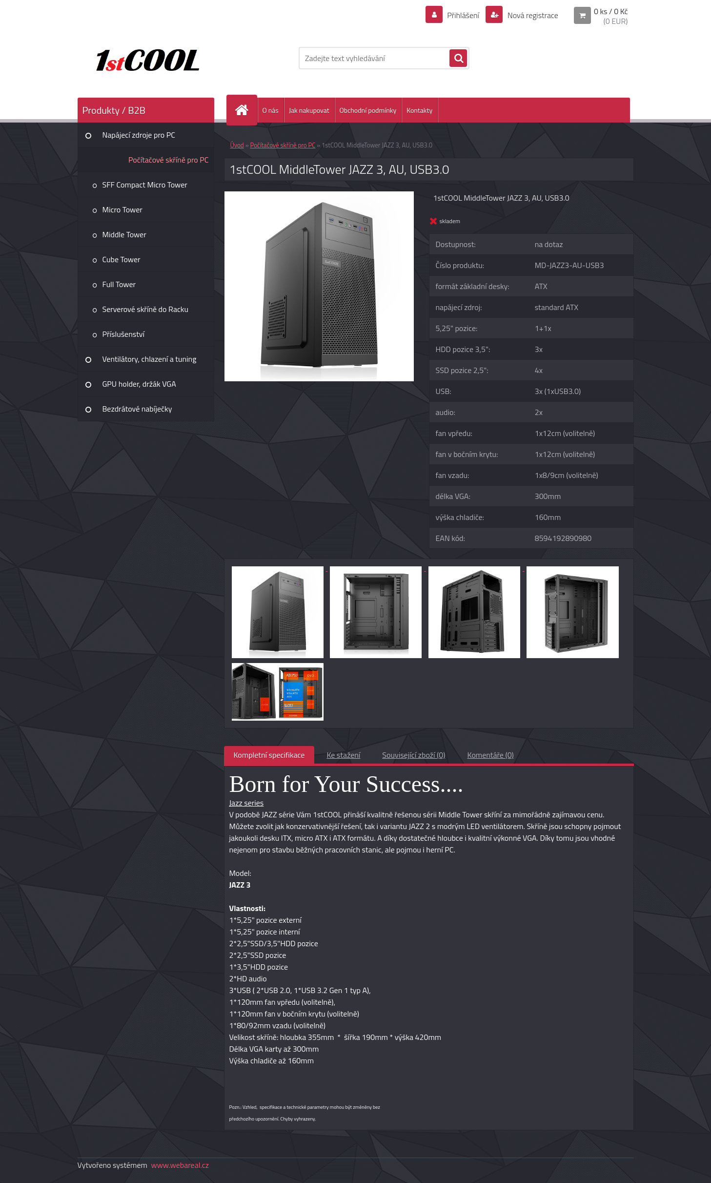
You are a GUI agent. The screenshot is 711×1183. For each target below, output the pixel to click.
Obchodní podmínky (368, 110)
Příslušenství (123, 334)
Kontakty (419, 110)
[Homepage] (246, 110)
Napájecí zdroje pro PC (138, 135)
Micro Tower (122, 209)
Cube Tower (121, 259)
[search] (458, 58)
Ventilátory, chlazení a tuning (149, 359)
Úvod (237, 145)
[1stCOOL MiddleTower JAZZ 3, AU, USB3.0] (319, 195)
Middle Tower (124, 234)
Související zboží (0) (413, 755)
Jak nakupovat (309, 110)
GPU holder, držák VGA (139, 384)
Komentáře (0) (490, 755)
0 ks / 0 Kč (611, 11)
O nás (271, 110)
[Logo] (145, 58)
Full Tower (119, 284)
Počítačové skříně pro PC (168, 160)
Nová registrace (532, 15)
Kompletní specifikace (269, 755)
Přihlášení (463, 15)
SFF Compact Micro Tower (144, 184)
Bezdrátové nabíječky (137, 409)
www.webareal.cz (180, 1165)
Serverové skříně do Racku (145, 309)
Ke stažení (343, 755)
